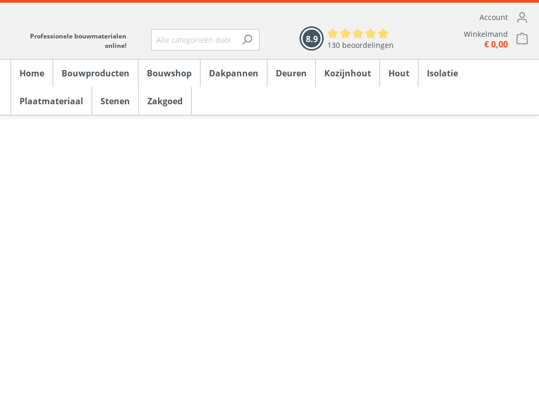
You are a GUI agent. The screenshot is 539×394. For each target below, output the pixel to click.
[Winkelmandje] (471, 39)
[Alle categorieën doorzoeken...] (193, 40)
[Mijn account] (471, 17)
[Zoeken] (247, 40)
